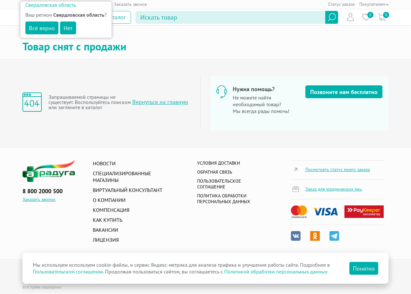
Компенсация (111, 210)
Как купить (107, 220)
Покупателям (374, 4)
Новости (104, 163)
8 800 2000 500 (42, 191)
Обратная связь (214, 172)
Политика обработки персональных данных (223, 198)
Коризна (382, 17)
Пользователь (350, 17)
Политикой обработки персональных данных (276, 271)
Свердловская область (50, 5)
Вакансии (105, 230)
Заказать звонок (130, 4)
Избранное (366, 17)
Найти (331, 17)
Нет (68, 28)
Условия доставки (218, 163)
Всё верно (42, 28)
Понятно (364, 268)
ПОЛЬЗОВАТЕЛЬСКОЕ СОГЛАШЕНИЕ (219, 184)
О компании (109, 200)
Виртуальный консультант (127, 190)
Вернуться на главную (160, 102)
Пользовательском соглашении (68, 271)
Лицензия (106, 240)
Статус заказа (341, 4)
